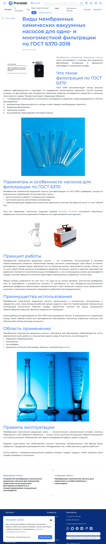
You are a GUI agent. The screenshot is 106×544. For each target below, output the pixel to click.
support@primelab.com (76, 524)
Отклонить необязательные (18, 537)
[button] (96, 3)
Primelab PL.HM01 (67, 211)
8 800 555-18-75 (72, 520)
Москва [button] (35, 3)
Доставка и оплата (71, 9)
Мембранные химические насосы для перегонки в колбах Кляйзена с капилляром (74, 481)
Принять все (45, 537)
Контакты (97, 9)
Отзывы (87, 9)
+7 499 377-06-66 (73, 517)
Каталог (8, 9)
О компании (18, 9)
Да (34, 12)
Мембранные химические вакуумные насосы (79, 57)
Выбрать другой (45, 12)
